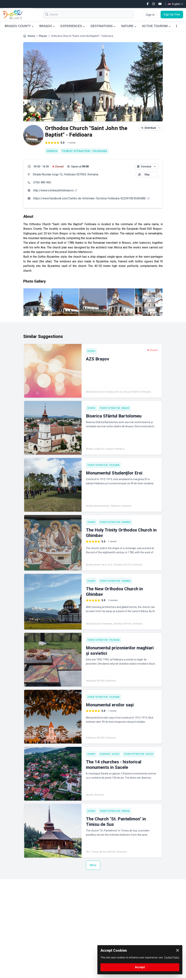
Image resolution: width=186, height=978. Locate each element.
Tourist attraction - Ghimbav (115, 522)
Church (51, 151)
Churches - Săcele (110, 754)
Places (43, 36)
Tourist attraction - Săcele (138, 754)
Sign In (150, 15)
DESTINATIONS (103, 26)
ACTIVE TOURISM (156, 26)
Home (31, 36)
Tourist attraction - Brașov (114, 408)
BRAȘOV (47, 26)
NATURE (128, 26)
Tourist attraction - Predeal (115, 811)
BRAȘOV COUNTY (19, 26)
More (93, 865)
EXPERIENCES (72, 26)
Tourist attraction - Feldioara (84, 151)
